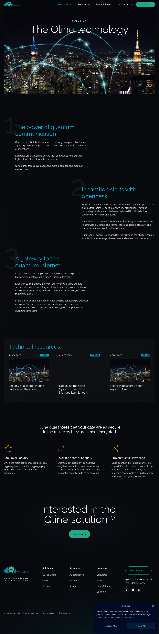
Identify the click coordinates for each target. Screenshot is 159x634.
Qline (45, 580)
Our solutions (49, 575)
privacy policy (127, 618)
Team (99, 580)
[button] (153, 606)
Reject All (140, 626)
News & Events (104, 4)
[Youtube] (133, 590)
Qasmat (46, 586)
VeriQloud (127, 4)
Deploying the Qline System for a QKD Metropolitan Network (73, 389)
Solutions (66, 4)
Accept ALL (111, 626)
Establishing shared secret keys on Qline (127, 387)
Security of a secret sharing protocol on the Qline (26, 387)
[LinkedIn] (127, 590)
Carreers (101, 591)
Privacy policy (65, 613)
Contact (145, 4)
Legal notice (48, 613)
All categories (76, 575)
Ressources (84, 4)
